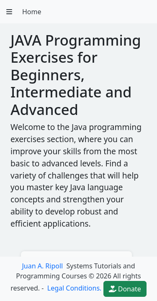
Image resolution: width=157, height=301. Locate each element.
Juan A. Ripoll (42, 265)
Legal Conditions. (74, 288)
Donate (125, 288)
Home (31, 11)
